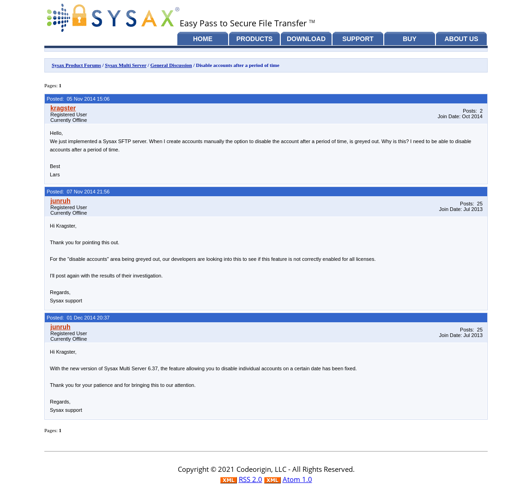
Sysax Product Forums (76, 65)
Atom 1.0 (297, 479)
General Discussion (171, 65)
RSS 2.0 (250, 479)
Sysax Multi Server (125, 65)
